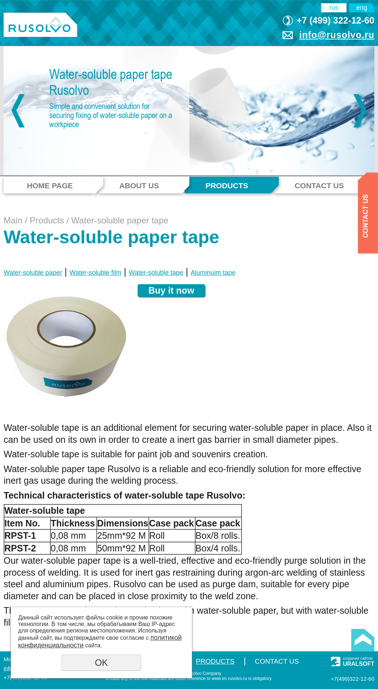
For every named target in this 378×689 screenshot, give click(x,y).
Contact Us (319, 185)
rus (334, 7)
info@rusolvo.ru (336, 35)
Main (13, 220)
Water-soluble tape (156, 272)
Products (226, 185)
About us (139, 185)
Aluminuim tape (212, 272)
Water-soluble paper (33, 272)
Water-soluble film (95, 272)
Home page (50, 185)
